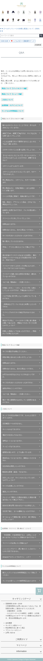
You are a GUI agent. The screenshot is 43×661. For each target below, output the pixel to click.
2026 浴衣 (4, 41)
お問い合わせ (10, 633)
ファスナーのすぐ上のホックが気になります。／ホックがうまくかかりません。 (19, 267)
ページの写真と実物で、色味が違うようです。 (19, 196)
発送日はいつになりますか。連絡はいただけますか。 (19, 459)
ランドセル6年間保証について (13, 111)
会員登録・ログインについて (12, 105)
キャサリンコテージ (21, 599)
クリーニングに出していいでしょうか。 (17, 218)
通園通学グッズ (29, 41)
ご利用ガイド (21, 639)
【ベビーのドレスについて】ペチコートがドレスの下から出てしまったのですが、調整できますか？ (19, 158)
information (21, 651)
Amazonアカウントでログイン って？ (17, 557)
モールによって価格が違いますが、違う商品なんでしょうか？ (19, 518)
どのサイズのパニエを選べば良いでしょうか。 (19, 150)
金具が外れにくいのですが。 (13, 388)
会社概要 (9, 623)
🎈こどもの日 (16, 41)
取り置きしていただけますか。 (14, 241)
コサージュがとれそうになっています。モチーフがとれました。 (19, 173)
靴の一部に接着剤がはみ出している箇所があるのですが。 (19, 401)
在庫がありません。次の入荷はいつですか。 (19, 230)
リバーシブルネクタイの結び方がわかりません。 (19, 313)
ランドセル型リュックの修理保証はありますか (19, 581)
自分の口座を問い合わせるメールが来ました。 (19, 505)
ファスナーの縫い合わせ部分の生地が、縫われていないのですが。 (19, 275)
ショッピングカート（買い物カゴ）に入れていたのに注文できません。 (19, 550)
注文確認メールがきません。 (13, 423)
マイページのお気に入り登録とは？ (15, 543)
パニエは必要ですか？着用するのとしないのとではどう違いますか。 (19, 143)
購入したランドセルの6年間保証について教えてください (20, 574)
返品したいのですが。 (11, 491)
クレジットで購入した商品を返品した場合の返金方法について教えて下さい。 (19, 498)
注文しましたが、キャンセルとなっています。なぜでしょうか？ (19, 479)
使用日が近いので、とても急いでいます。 (18, 452)
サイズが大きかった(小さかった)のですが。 (18, 235)
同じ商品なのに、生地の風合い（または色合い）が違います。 (19, 189)
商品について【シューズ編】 (12, 94)
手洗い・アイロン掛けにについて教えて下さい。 (19, 248)
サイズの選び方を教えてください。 (15, 351)
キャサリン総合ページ (14, 625)
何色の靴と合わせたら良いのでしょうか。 (18, 357)
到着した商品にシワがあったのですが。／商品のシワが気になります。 (19, 332)
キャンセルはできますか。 (12, 429)
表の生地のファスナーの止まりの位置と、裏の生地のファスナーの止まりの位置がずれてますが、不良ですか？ (19, 257)
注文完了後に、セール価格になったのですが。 (19, 511)
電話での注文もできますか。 (13, 435)
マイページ (21, 645)
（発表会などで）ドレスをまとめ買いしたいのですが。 (19, 305)
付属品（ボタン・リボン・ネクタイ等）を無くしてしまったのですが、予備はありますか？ (19, 289)
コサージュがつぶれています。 (14, 166)
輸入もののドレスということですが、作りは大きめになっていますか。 (19, 126)
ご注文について (7, 100)
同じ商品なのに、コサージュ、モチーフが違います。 (19, 181)
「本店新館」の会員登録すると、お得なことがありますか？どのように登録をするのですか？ (19, 536)
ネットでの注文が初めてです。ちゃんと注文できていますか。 (19, 416)
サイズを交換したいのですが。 (14, 486)
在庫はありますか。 (10, 224)
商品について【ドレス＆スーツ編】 (14, 88)
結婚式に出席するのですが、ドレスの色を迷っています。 (19, 211)
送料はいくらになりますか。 (13, 441)
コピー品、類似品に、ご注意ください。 (17, 282)
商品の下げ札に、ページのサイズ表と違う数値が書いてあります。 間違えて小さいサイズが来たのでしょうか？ (20, 323)
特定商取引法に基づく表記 (15, 628)
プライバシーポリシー (14, 630)
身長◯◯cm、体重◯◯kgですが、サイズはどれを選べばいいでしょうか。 (20, 134)
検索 (41, 35)
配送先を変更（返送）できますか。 (15, 472)
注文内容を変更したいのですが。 (15, 466)
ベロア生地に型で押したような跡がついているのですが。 (19, 297)
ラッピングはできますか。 (12, 446)
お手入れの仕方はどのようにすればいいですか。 (19, 375)
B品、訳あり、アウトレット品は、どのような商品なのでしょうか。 (19, 203)
